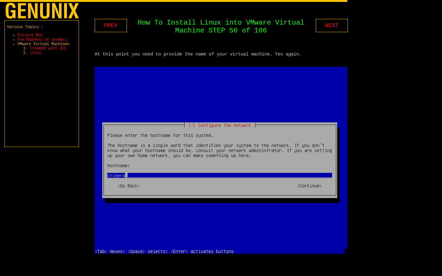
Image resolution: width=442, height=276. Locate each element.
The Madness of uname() (42, 43)
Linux (35, 59)
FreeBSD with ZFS (48, 53)
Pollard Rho (29, 37)
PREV (110, 25)
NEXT (331, 25)
